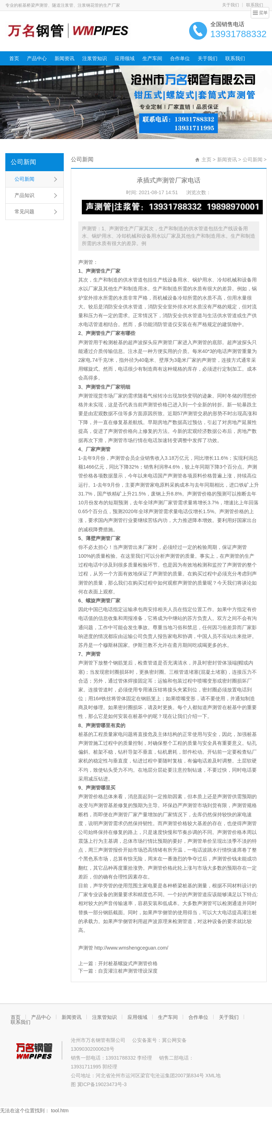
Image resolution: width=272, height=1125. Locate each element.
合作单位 (180, 58)
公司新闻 (23, 162)
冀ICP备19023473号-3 (102, 1084)
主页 (206, 159)
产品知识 (24, 195)
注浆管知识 (94, 58)
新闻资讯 (64, 58)
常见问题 (24, 211)
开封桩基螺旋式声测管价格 (128, 963)
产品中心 (37, 58)
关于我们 (230, 4)
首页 (14, 58)
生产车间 (152, 58)
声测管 (85, 262)
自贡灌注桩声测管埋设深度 (128, 971)
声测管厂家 (170, 342)
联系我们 (254, 4)
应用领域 (125, 58)
